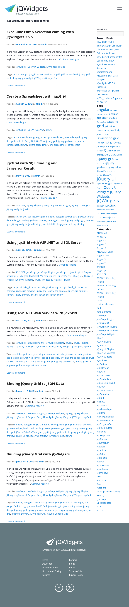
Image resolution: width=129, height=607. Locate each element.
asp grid (46, 357)
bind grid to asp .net (78, 287)
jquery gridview (22, 294)
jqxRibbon (102, 439)
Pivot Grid (102, 480)
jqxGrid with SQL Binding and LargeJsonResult (32, 165)
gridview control (38, 220)
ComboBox (101, 122)
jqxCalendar (103, 367)
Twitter (70, 588)
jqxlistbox (101, 209)
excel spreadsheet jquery (26, 137)
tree (115, 221)
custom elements (105, 304)
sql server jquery (54, 294)
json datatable (49, 224)
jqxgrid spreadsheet (38, 144)
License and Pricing (51, 571)
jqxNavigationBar (105, 416)
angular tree (103, 255)
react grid (101, 487)
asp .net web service (30, 357)
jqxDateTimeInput (106, 382)
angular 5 (101, 244)
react (99, 217)
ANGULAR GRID (105, 251)
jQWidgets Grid (41, 77)
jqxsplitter (109, 210)
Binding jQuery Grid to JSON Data (35, 383)
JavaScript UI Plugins (80, 272)
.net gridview (43, 354)
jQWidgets (51, 66)
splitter (108, 221)
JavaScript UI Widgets (17, 275)
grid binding (23, 220)
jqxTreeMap (103, 465)
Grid (99, 307)
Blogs (72, 563)
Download (47, 563)
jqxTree (100, 461)
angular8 (101, 266)
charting (113, 117)
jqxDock (101, 386)
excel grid (55, 74)
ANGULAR (102, 233)
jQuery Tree (108, 175)
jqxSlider (101, 446)
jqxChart (101, 371)
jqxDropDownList (105, 390)
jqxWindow (102, 472)
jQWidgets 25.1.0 (105, 41)
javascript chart (103, 134)
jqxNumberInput (105, 420)
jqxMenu (101, 412)
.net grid (32, 354)
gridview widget (14, 428)
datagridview (47, 502)
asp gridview (57, 357)
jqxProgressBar (104, 424)
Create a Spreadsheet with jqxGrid (36, 96)
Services (46, 574)
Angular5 (101, 259)
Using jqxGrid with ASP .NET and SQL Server (44, 242)
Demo (45, 559)
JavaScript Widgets (38, 275)
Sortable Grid (61, 513)
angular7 (101, 263)
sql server (40, 294)
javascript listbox (104, 146)
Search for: (102, 29)
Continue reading (69, 59)
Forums (73, 559)
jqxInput (101, 401)
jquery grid (51, 141)
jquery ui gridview (39, 435)
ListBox (101, 213)
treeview (100, 226)
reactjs (107, 217)
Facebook (59, 588)
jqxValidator (103, 469)
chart (105, 117)
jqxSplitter (102, 450)
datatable (11, 220)
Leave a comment (16, 85)
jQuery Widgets (14, 209)
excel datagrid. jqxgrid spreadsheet (31, 74)
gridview (11, 290)
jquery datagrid (72, 137)
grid (67, 424)
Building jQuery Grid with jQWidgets (38, 454)
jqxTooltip (102, 457)
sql (32, 294)
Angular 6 (101, 248)
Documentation (50, 567)
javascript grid (58, 428)
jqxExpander (103, 394)
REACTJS (101, 495)
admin (43, 44)
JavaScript (21, 66)
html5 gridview (42, 428)
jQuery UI (39, 129)
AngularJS (101, 270)
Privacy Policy (76, 574)
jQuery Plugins (34, 205)
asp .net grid (20, 216)
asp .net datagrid (22, 287)
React (99, 484)
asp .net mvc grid (36, 216)
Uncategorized (104, 502)
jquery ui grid (22, 435)
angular (103, 109)
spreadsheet (74, 144)
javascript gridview (25, 290)
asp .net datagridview (43, 287)
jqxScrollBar (103, 442)
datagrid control (64, 216)
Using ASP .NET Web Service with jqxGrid (42, 313)
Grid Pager (78, 502)
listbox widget (111, 214)
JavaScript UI (62, 272)
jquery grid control (67, 141)
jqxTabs (101, 454)
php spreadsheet (58, 144)
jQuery (30, 129)
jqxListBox (102, 405)
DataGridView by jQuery (52, 424)
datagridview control (83, 216)
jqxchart (100, 205)
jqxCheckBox (103, 375)
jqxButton (102, 364)
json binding (34, 224)
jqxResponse (103, 435)
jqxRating (101, 431)
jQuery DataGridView (34, 141)
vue (106, 225)
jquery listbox (114, 167)
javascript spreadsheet (52, 137)
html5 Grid (28, 428)
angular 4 (101, 240)
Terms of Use (76, 571)
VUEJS (100, 510)
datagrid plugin (31, 424)
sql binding (79, 224)
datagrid (50, 216)
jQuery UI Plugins (61, 205)
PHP (99, 476)
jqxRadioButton (104, 427)
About (72, 567)
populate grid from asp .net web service (26, 365)
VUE (99, 506)
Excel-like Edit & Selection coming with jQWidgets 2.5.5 (40, 34)
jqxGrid (61, 66)
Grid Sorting (20, 506)
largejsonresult (64, 224)
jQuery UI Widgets (36, 66)
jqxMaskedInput (105, 409)
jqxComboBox (104, 379)
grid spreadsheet (69, 74)
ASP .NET (20, 205)
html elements (104, 311)
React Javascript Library (108, 491)
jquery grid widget (24, 77)
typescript (102, 499)
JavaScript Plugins (46, 272)
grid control (76, 424)
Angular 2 (101, 236)
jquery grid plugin (75, 220)
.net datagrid (20, 354)
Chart (99, 300)
